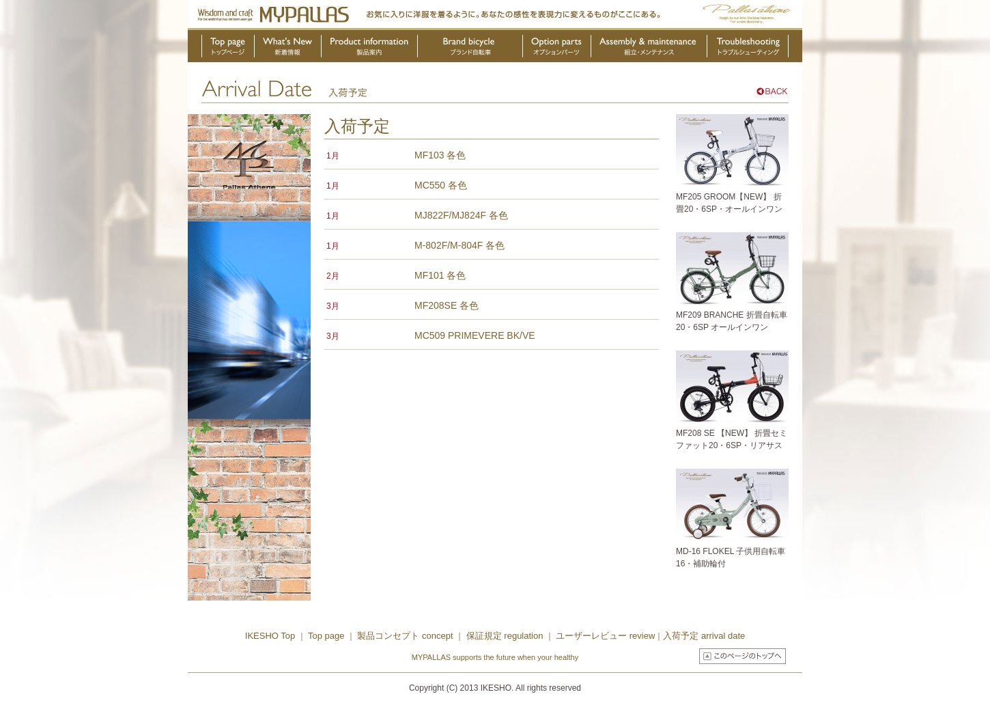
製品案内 (370, 48)
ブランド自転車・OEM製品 (470, 48)
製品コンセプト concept (406, 636)
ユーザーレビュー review (605, 636)
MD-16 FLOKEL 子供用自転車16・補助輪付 (732, 551)
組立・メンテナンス (649, 48)
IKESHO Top (270, 636)
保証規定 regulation (503, 636)
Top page (327, 636)
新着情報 (288, 48)
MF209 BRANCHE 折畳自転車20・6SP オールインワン (732, 315)
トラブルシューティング (748, 48)
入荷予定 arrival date (704, 636)
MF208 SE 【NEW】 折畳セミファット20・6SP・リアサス (732, 433)
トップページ (228, 48)
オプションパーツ (557, 48)
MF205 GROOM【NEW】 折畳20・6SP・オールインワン (732, 197)
